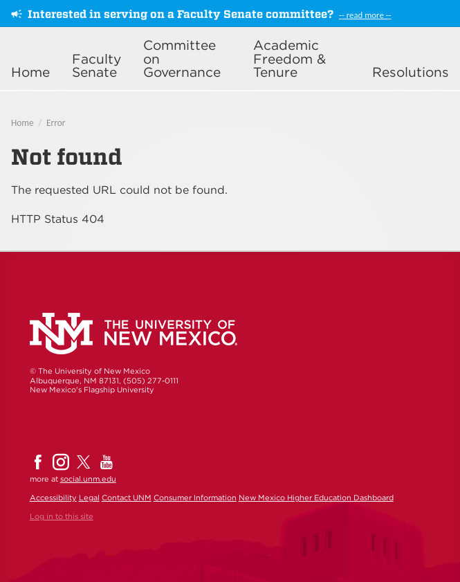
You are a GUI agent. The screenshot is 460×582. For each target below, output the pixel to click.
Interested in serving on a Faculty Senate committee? (180, 14)
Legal (89, 497)
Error (55, 123)
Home (30, 72)
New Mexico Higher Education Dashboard (316, 497)
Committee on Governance (182, 58)
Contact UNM (126, 497)
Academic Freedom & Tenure (289, 58)
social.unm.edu (88, 479)
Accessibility (53, 497)
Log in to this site (61, 516)
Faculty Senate (96, 65)
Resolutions (410, 72)
